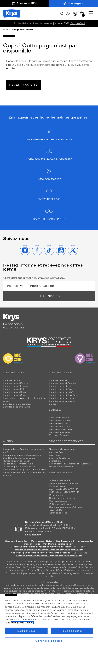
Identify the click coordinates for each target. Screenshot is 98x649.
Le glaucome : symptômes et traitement (70, 464)
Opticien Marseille (36, 567)
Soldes (52, 404)
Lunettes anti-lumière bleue (17, 404)
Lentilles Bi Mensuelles (61, 429)
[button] (82, 13)
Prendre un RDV (24, 3)
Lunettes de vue (11, 380)
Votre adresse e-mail (34, 277)
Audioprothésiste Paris (57, 570)
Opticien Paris (14, 561)
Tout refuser (26, 630)
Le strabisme (56, 461)
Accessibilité (55, 510)
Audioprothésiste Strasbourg (57, 573)
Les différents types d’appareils (19, 458)
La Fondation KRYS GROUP (64, 492)
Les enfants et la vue (59, 458)
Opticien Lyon (51, 561)
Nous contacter (34, 534)
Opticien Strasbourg (24, 564)
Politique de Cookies (22, 622)
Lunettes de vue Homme (16, 386)
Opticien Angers (17, 570)
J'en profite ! (77, 23)
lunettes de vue (33, 585)
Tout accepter (72, 630)
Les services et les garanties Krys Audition (25, 469)
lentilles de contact (15, 585)
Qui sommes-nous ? (59, 480)
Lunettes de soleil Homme (62, 386)
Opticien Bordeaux (70, 561)
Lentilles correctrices (60, 420)
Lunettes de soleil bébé (61, 392)
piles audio (68, 585)
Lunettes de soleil (58, 380)
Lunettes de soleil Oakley (62, 401)
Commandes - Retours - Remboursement (52, 541)
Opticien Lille (43, 564)
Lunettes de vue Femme (15, 383)
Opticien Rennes (83, 564)
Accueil (7, 29)
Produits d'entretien (59, 435)
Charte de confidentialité (62, 498)
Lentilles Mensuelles (59, 432)
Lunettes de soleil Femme (62, 383)
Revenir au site (23, 84)
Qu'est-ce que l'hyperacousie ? (19, 464)
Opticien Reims (83, 567)
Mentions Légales (58, 501)
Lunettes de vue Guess (15, 392)
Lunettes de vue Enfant (15, 389)
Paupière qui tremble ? (61, 466)
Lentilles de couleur (59, 423)
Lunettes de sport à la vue (16, 407)
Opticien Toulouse (33, 561)
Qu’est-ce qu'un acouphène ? (18, 461)
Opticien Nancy (36, 570)
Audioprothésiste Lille (28, 573)
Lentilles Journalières (60, 426)
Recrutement (56, 495)
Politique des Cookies (60, 504)
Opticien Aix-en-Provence (60, 567)
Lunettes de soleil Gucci (61, 398)
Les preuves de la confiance (63, 483)
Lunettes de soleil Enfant (62, 389)
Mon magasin (74, 3)
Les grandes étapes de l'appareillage (22, 455)
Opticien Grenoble (15, 567)
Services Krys (56, 452)
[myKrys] (68, 13)
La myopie (54, 455)
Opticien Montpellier (62, 564)
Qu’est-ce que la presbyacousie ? (20, 466)
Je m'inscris (49, 296)
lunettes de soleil (51, 585)
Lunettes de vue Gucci (14, 395)
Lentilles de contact (59, 417)
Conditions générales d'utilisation (66, 507)
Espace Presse (57, 486)
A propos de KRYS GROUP (63, 489)
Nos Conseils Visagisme (61, 449)
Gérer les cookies (58, 513)
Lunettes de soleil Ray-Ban (63, 395)
